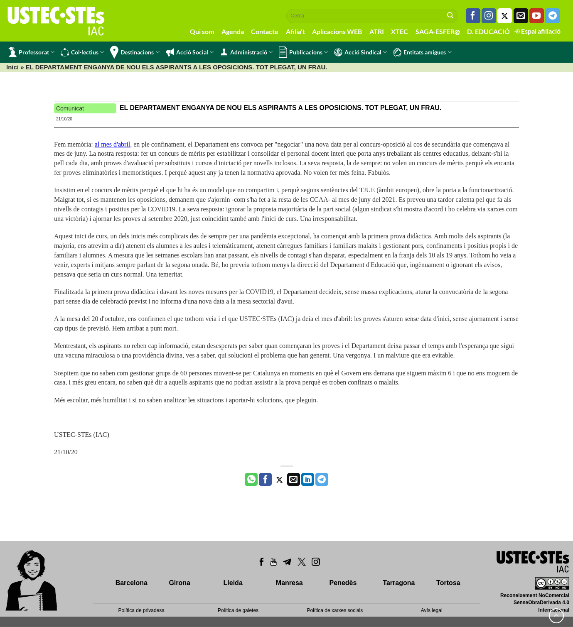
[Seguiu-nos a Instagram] (489, 15)
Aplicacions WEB (337, 31)
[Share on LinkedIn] (307, 479)
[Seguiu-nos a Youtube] (536, 15)
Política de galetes (238, 610)
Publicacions (303, 52)
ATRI (376, 31)
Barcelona (132, 582)
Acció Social (190, 52)
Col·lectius (82, 52)
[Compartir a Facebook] (265, 479)
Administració (246, 52)
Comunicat (70, 108)
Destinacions (134, 52)
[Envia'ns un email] (521, 15)
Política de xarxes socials (335, 610)
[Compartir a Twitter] (279, 479)
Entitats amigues (422, 52)
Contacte (264, 31)
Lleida (233, 582)
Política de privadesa (141, 610)
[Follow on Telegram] (552, 15)
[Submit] (450, 15)
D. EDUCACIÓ (488, 31)
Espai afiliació (537, 31)
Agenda (232, 31)
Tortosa (448, 582)
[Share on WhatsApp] (251, 479)
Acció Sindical (360, 52)
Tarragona (399, 582)
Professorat (31, 52)
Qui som (202, 31)
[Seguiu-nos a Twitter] (504, 15)
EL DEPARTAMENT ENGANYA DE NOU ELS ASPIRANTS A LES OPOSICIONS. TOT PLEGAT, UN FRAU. (280, 107)
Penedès (343, 582)
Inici (12, 67)
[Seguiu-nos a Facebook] (473, 15)
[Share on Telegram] (321, 479)
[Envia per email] (293, 479)
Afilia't (295, 31)
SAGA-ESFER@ (438, 31)
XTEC (399, 31)
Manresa (289, 582)
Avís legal (432, 610)
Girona (179, 582)
